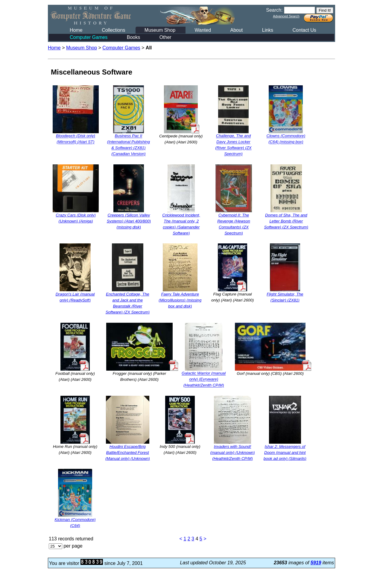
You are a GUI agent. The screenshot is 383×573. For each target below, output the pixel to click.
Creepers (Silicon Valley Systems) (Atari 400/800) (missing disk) (129, 221)
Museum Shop (160, 30)
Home (76, 30)
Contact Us (304, 30)
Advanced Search (286, 16)
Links (267, 30)
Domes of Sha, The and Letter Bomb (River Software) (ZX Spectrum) (286, 221)
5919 (316, 562)
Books (133, 37)
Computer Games (88, 37)
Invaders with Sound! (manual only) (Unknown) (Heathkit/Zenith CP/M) (232, 452)
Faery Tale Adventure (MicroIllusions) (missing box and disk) (180, 300)
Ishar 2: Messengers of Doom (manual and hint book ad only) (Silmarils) (285, 452)
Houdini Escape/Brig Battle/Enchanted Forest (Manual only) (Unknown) (127, 452)
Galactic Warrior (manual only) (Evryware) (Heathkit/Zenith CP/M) (204, 379)
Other (165, 37)
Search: (274, 10)
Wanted (202, 30)
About (236, 30)
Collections (113, 30)
